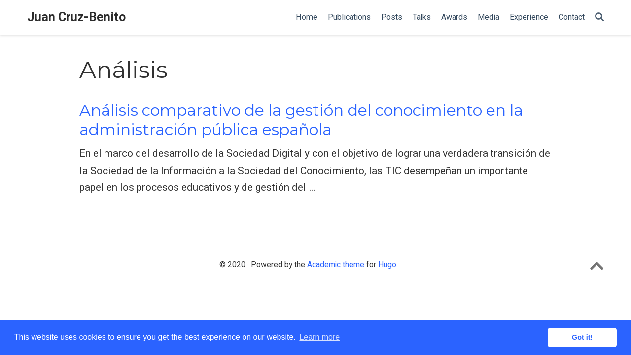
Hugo (387, 264)
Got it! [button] (582, 337)
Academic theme (335, 264)
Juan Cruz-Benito (76, 17)
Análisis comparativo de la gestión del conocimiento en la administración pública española (301, 120)
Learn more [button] (319, 337)
